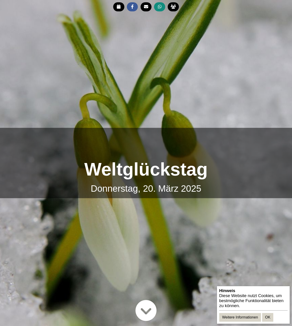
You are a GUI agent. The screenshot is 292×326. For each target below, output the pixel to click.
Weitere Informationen (240, 317)
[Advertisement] (146, 143)
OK (267, 317)
